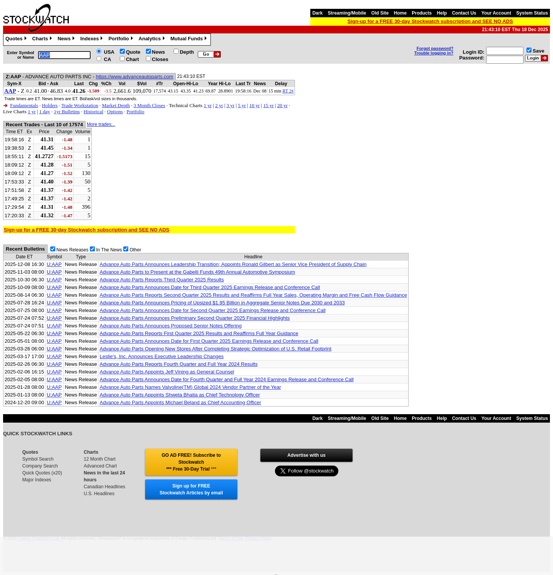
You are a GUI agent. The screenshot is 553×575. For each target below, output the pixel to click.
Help (442, 13)
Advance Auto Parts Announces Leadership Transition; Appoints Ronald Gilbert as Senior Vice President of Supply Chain (233, 264)
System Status (532, 13)
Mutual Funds (190, 39)
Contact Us (464, 13)
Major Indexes (36, 479)
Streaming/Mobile (347, 13)
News (67, 39)
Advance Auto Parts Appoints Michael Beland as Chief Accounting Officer (180, 402)
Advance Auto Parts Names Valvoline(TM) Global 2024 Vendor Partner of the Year (190, 387)
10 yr (254, 105)
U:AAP (54, 264)
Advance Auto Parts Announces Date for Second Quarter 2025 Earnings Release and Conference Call (213, 310)
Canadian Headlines (104, 486)
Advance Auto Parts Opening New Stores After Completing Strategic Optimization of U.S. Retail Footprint (215, 349)
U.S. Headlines (99, 493)
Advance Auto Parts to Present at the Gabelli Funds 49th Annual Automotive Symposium (197, 272)
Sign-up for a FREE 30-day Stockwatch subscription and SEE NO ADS (430, 21)
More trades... (101, 124)
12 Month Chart (100, 459)
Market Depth (116, 105)
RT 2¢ (288, 91)
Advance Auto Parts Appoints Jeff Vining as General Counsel (167, 372)
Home (400, 13)
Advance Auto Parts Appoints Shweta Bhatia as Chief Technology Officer (180, 395)
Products (422, 13)
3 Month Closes (149, 105)
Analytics (153, 39)
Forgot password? (435, 48)
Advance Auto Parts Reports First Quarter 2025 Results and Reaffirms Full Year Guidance (199, 333)
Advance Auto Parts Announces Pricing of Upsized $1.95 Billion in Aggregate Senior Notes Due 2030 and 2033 (222, 303)
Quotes (16, 39)
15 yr (268, 105)
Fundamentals (24, 105)
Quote (133, 52)
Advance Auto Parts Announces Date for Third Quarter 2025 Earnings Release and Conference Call (210, 287)
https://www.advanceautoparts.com (135, 76)
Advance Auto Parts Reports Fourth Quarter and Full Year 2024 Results (179, 364)
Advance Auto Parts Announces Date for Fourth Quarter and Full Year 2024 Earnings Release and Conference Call (227, 379)
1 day (44, 111)
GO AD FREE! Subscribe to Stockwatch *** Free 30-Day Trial (191, 462)
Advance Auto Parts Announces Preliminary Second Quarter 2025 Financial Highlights (195, 318)
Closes (160, 59)
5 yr (242, 105)
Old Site (380, 13)
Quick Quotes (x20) (42, 473)
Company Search (40, 466)
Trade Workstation (79, 105)
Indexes (92, 39)
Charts (43, 39)
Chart (132, 59)
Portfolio (121, 39)
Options (115, 111)
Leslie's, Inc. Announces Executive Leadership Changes (162, 356)
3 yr (231, 105)
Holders (50, 105)
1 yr (208, 105)
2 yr (219, 105)
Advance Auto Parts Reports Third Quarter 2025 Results (162, 280)
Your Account (496, 13)
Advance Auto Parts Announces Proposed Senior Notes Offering (171, 326)
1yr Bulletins (67, 111)
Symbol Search (37, 459)
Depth (187, 52)
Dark (317, 13)
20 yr (282, 105)
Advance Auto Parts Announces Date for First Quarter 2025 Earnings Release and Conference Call (209, 341)
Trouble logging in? (434, 53)
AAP (10, 91)
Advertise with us (306, 455)
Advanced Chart (100, 466)
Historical (93, 111)
